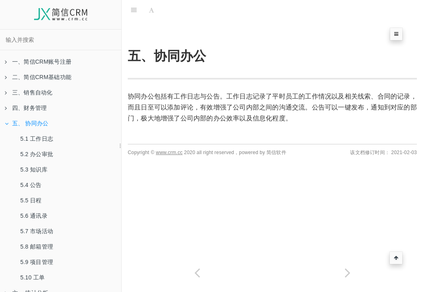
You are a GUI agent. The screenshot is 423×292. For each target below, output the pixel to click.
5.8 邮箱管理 (36, 246)
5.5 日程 (31, 200)
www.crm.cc (169, 152)
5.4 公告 (31, 185)
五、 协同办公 (26, 123)
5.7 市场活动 (36, 231)
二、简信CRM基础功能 (38, 77)
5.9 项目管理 (36, 262)
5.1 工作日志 (36, 138)
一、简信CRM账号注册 (38, 61)
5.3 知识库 (33, 169)
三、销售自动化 (28, 92)
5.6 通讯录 (33, 216)
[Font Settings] (151, 10)
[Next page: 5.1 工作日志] (348, 273)
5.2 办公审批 (36, 154)
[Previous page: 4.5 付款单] (197, 273)
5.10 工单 (32, 277)
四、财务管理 (26, 108)
